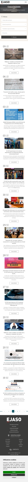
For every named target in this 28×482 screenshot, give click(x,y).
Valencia (21, 439)
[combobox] (14, 24)
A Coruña (8, 439)
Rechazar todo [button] (14, 474)
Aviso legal (14, 426)
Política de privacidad (14, 428)
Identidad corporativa (14, 424)
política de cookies (11, 467)
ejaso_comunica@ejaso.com (14, 452)
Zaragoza (21, 444)
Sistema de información (14, 431)
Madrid (7, 446)
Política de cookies (14, 430)
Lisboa (7, 444)
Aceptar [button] (14, 472)
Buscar (14, 37)
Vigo (21, 442)
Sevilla (20, 441)
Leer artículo (14, 72)
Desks (20, 446)
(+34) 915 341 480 (14, 454)
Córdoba (8, 442)
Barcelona (7, 441)
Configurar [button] (14, 477)
